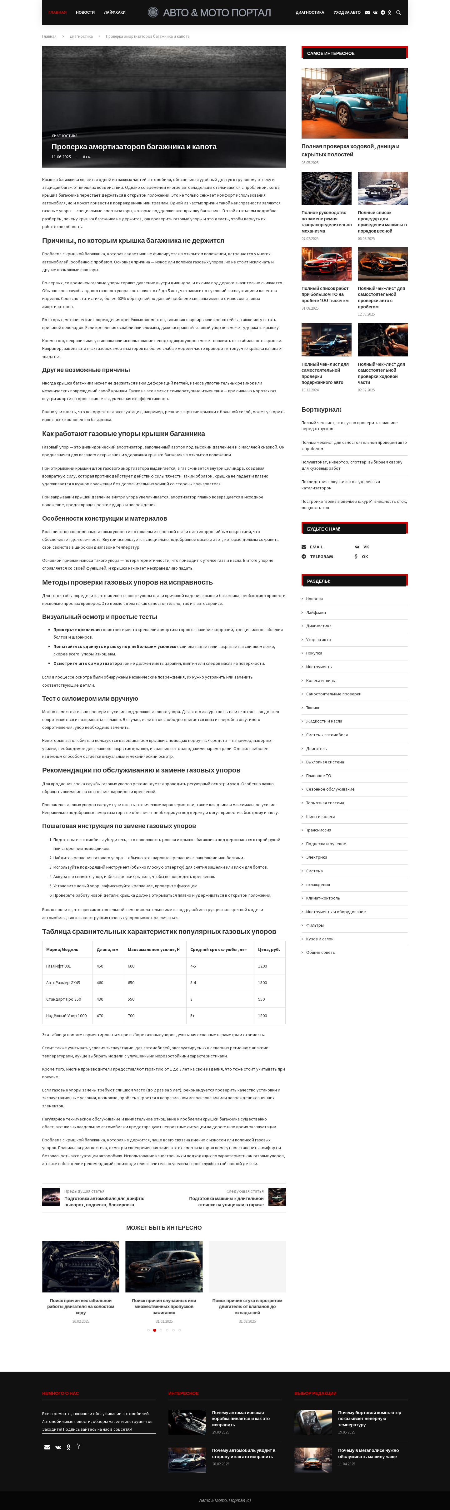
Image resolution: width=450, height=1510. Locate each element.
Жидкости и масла (324, 720)
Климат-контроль (323, 897)
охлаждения (318, 884)
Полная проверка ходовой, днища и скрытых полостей (351, 149)
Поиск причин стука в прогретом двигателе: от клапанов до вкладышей (247, 1307)
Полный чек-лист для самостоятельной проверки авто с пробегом (381, 297)
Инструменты (319, 666)
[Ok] (389, 12)
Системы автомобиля (327, 734)
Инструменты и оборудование (336, 911)
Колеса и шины (321, 680)
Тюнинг (313, 707)
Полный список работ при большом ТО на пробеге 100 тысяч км (325, 294)
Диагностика (310, 12)
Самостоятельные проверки (334, 693)
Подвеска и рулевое (326, 843)
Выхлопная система (325, 761)
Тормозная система (325, 802)
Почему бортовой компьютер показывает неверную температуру (369, 1419)
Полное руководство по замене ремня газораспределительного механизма (327, 221)
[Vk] (375, 12)
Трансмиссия (318, 829)
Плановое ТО (318, 775)
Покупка (314, 652)
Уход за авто (347, 12)
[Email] (367, 12)
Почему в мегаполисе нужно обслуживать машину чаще (368, 1453)
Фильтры (315, 925)
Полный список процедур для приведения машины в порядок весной (382, 221)
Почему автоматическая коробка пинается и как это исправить (241, 1419)
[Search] (398, 12)
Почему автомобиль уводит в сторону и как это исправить (244, 1453)
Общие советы (321, 952)
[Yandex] (79, 1447)
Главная (57, 12)
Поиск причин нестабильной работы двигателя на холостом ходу (80, 1307)
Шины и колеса (320, 816)
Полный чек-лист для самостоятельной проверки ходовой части (381, 373)
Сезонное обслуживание (330, 789)
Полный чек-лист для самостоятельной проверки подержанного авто (325, 373)
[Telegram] (383, 12)
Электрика (316, 857)
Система (314, 870)
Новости (85, 12)
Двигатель (316, 748)
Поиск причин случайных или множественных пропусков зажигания (164, 1307)
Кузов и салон (319, 938)
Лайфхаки (115, 12)
